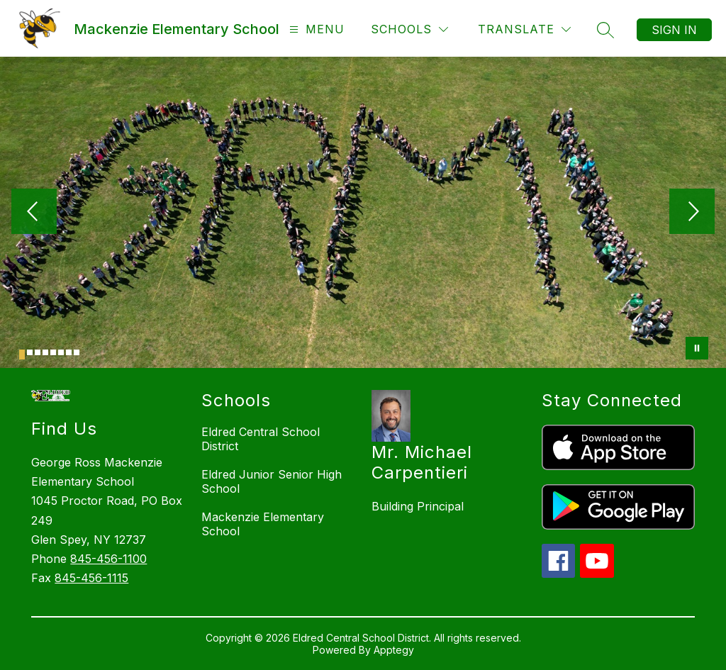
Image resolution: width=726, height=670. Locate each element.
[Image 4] (45, 352)
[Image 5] (53, 352)
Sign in (674, 30)
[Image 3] (37, 352)
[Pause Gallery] (697, 348)
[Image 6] (61, 352)
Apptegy (394, 650)
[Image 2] (30, 352)
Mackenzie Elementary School (262, 524)
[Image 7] (69, 352)
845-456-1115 (91, 578)
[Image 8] (76, 352)
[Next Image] (692, 213)
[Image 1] (22, 354)
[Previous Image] (34, 213)
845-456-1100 (108, 559)
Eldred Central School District (260, 439)
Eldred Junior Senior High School (271, 481)
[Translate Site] (524, 29)
